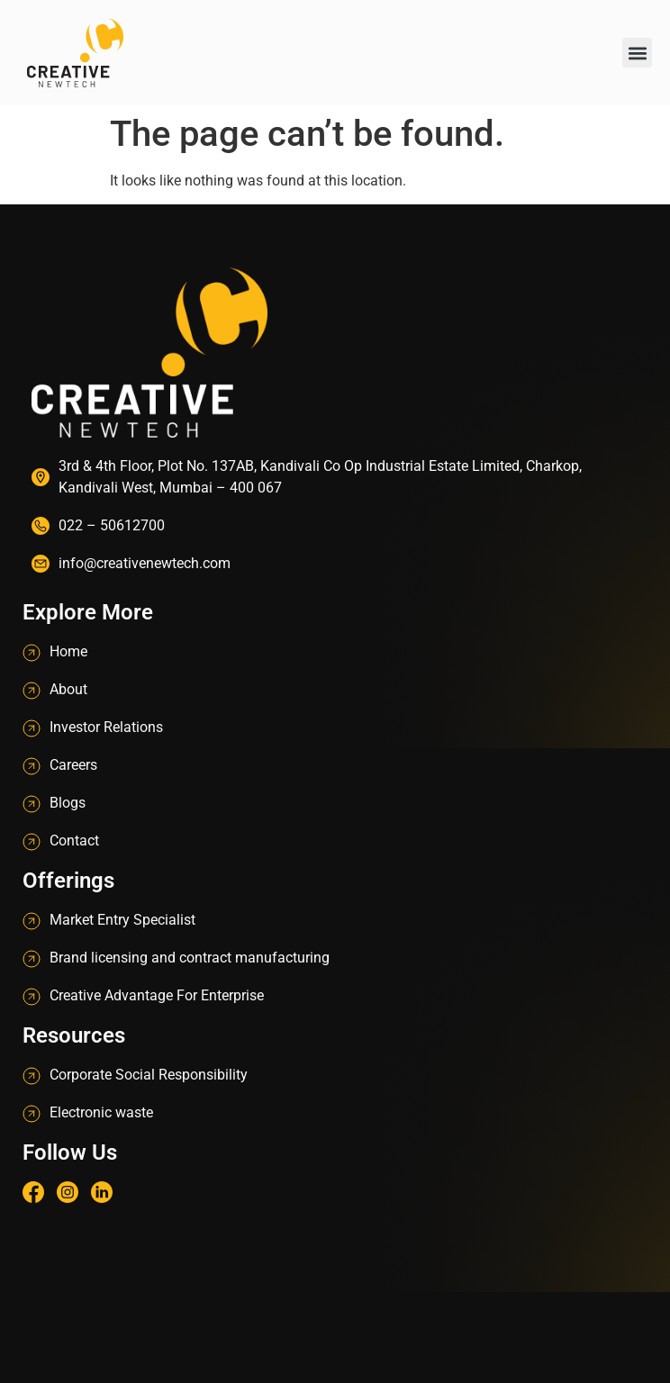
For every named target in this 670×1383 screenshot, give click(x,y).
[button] (637, 53)
